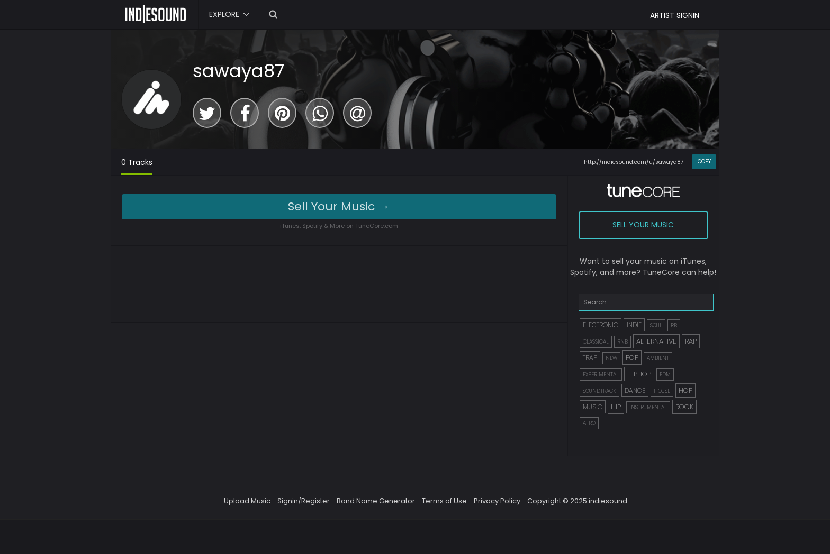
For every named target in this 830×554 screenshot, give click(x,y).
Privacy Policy (497, 501)
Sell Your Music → (339, 206)
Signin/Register (303, 501)
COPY (704, 161)
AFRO (589, 423)
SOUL (656, 325)
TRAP (590, 357)
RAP (691, 341)
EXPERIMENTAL (601, 374)
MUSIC (592, 406)
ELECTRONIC (600, 324)
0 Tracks (136, 162)
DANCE (635, 390)
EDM (665, 374)
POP (632, 358)
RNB (622, 342)
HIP (616, 407)
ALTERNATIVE (656, 341)
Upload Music (247, 501)
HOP (685, 390)
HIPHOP (639, 374)
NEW (611, 358)
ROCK (684, 407)
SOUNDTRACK (599, 391)
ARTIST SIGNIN (674, 15)
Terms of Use (444, 501)
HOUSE (662, 391)
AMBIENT (658, 358)
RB (674, 325)
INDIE (634, 324)
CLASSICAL (596, 342)
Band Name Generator (376, 501)
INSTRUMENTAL (648, 407)
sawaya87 (238, 71)
